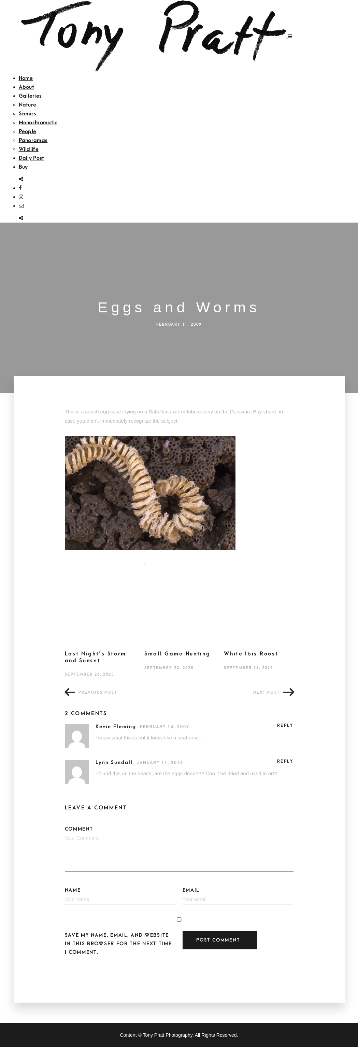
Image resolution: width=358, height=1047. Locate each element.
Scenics (28, 114)
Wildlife (29, 149)
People (28, 131)
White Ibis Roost (251, 654)
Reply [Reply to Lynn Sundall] (285, 761)
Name (120, 896)
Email (238, 896)
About (26, 87)
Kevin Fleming (117, 727)
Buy (23, 167)
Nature (28, 105)
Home (26, 78)
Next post (266, 692)
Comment (179, 849)
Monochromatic (38, 122)
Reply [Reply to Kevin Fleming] (285, 725)
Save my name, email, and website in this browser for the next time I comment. (118, 943)
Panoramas (33, 140)
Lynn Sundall (115, 762)
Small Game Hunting (177, 654)
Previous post (97, 692)
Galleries (30, 96)
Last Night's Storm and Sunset (96, 657)
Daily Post (31, 158)
